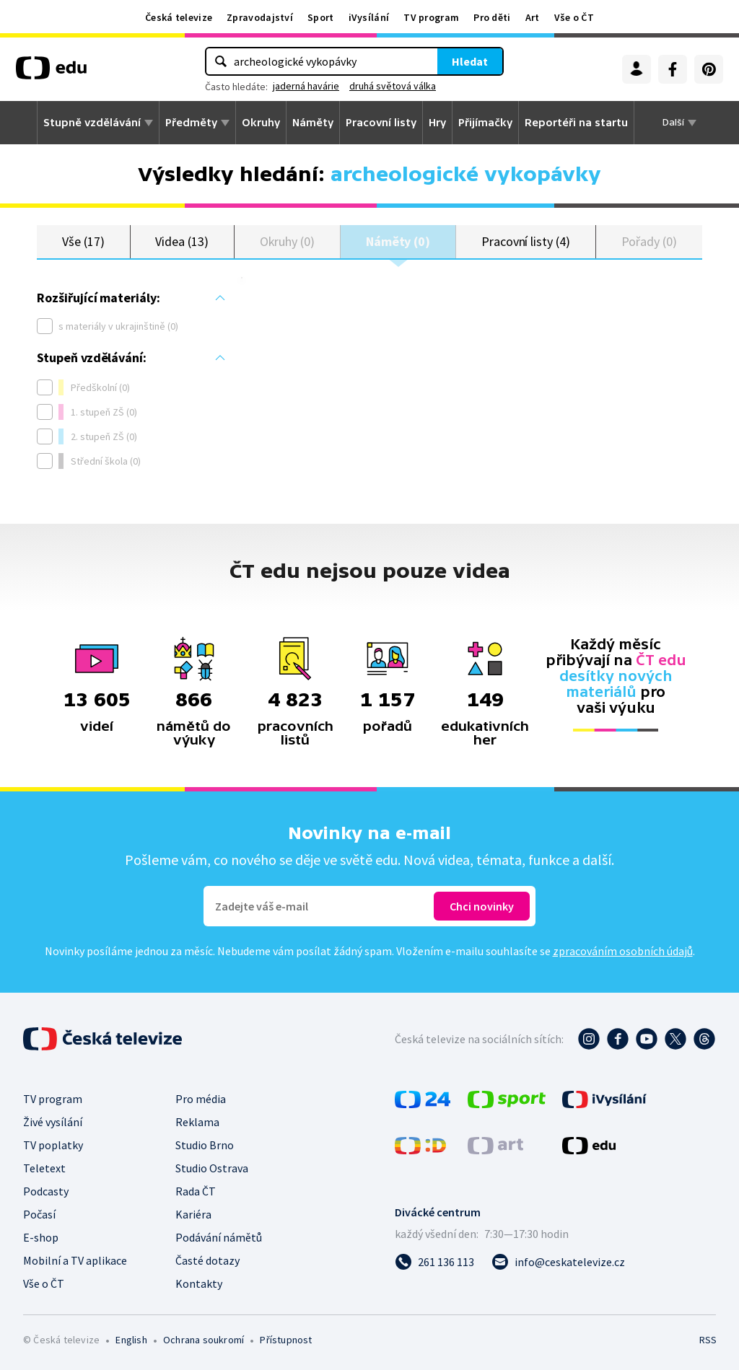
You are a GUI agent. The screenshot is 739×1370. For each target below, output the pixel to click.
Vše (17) (83, 241)
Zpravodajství (260, 17)
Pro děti (491, 17)
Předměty (191, 122)
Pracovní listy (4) (525, 241)
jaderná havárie (306, 85)
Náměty (312, 122)
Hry (437, 122)
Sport (320, 17)
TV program (431, 17)
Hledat (470, 61)
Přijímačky (485, 122)
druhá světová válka (392, 85)
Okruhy (261, 122)
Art (532, 17)
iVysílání (369, 17)
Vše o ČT (574, 17)
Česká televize (178, 17)
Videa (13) (181, 241)
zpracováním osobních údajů (623, 951)
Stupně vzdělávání (92, 122)
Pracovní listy (381, 122)
